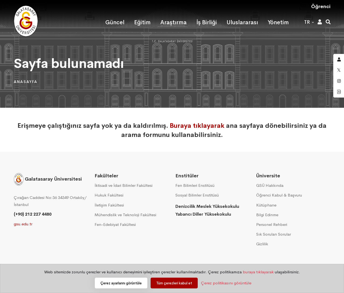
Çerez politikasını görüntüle (226, 282)
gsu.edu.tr (23, 223)
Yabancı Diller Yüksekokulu (203, 214)
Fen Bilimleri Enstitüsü (194, 185)
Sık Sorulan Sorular (273, 234)
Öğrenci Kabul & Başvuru (279, 195)
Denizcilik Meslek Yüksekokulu (207, 206)
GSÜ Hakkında (269, 185)
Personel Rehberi (271, 224)
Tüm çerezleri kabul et (174, 283)
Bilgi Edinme (267, 214)
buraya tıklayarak (258, 271)
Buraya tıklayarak (197, 126)
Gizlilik (262, 243)
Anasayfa (25, 81)
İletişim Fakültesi (109, 205)
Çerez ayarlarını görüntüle (121, 283)
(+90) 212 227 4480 (32, 214)
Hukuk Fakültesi (109, 195)
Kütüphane (266, 205)
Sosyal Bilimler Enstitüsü (197, 195)
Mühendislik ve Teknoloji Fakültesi (125, 214)
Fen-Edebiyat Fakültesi (115, 224)
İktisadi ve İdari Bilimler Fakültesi (123, 185)
